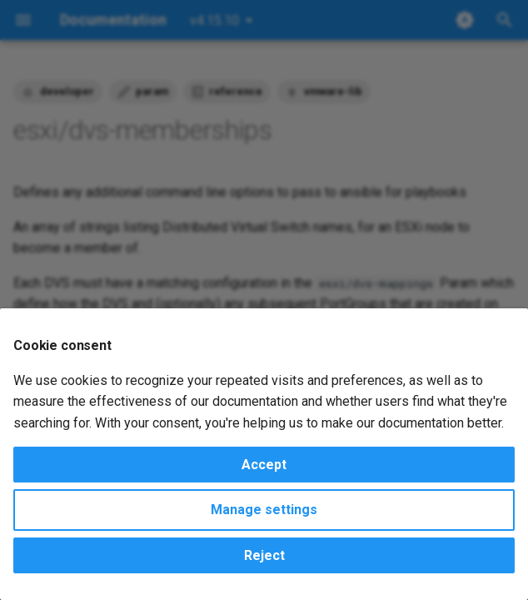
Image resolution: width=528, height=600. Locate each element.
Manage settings (264, 510)
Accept (264, 464)
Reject (264, 555)
